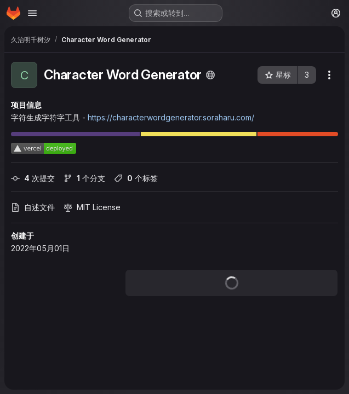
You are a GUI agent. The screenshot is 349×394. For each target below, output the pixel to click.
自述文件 (33, 207)
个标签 (136, 178)
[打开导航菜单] (32, 13)
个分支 (84, 178)
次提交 (33, 178)
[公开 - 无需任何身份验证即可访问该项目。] (210, 75)
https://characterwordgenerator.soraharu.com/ (171, 117)
